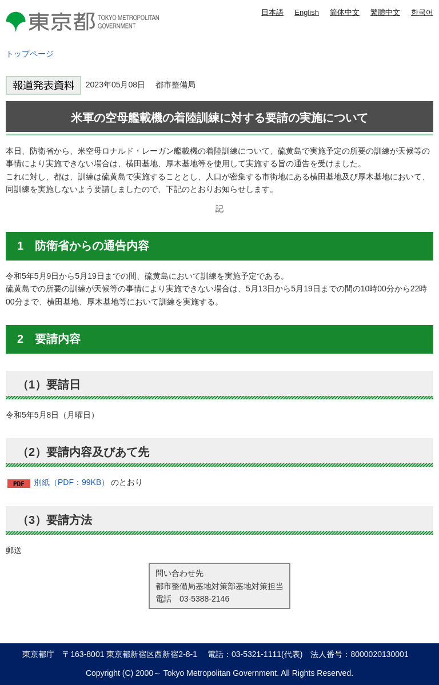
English (306, 12)
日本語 (272, 12)
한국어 (422, 12)
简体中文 (345, 12)
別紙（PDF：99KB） (71, 482)
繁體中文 (385, 12)
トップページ (30, 53)
